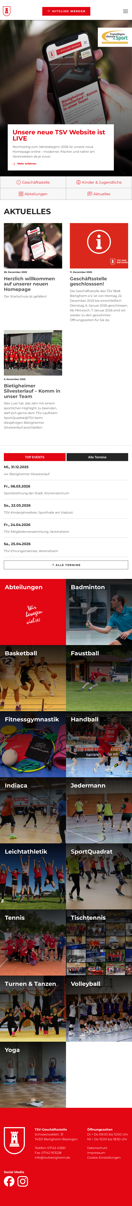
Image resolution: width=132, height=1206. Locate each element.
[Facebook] (9, 1181)
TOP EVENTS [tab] (34, 457)
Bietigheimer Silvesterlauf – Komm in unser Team (32, 391)
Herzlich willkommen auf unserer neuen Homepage (29, 284)
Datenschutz (97, 1148)
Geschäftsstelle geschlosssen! (88, 281)
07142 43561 (56, 1148)
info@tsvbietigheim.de (52, 1157)
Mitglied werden (66, 11)
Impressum (96, 1153)
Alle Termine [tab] (97, 457)
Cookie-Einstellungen (104, 1157)
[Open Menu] (125, 11)
